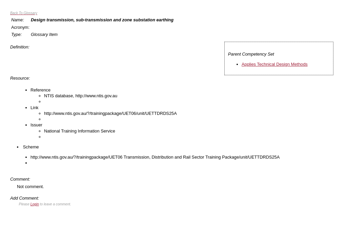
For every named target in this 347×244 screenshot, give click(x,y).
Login (34, 204)
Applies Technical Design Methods (275, 64)
